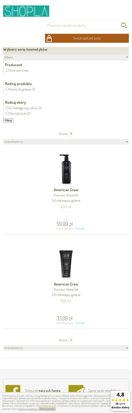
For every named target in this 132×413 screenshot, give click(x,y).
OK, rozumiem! (47, 408)
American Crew (66, 195)
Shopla (29, 11)
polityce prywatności (28, 408)
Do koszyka (80, 228)
